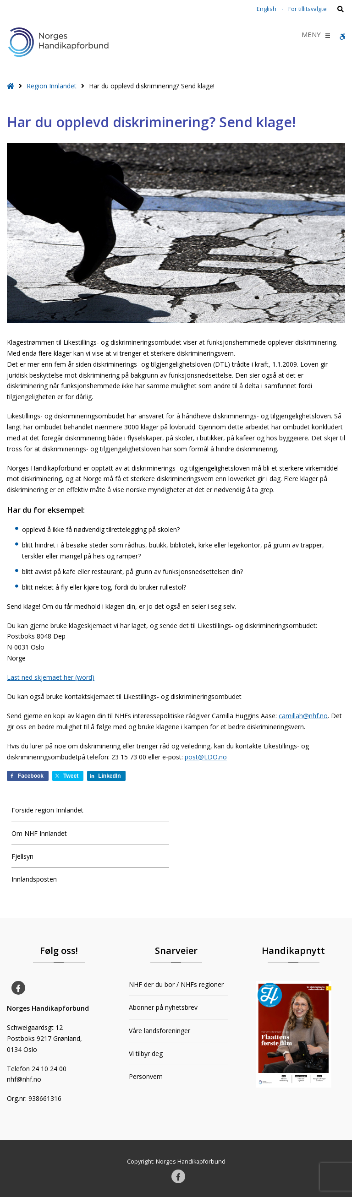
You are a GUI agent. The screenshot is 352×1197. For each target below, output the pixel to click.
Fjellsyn (22, 856)
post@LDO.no (206, 757)
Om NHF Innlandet (39, 833)
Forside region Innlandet (47, 810)
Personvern (146, 1076)
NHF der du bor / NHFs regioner (176, 984)
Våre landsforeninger (159, 1030)
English (266, 9)
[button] (311, 35)
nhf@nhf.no (24, 1079)
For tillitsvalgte (307, 9)
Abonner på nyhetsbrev (163, 1007)
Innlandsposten (34, 879)
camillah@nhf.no (303, 715)
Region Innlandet (52, 85)
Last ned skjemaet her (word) (50, 677)
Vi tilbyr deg (146, 1053)
